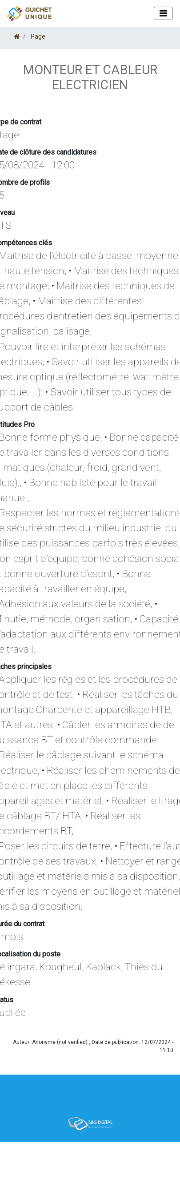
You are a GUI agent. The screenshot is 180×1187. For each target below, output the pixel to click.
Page (38, 36)
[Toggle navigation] (163, 13)
